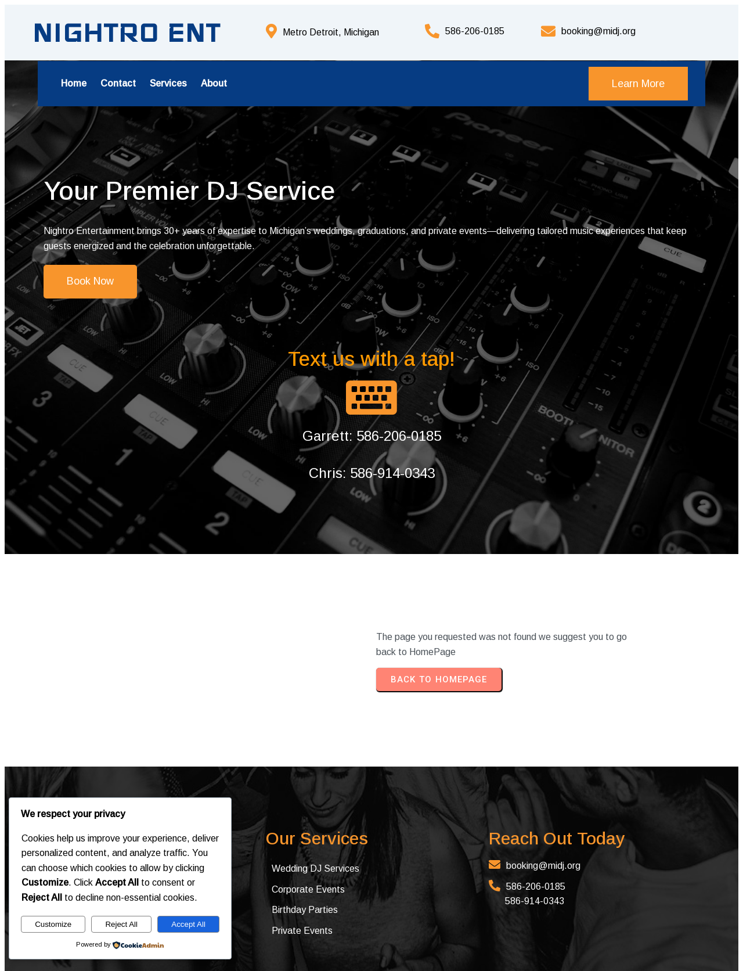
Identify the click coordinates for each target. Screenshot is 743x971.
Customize (53, 924)
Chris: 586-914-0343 (538, 333)
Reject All (121, 924)
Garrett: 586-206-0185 (538, 296)
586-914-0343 (423, 761)
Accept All (188, 924)
